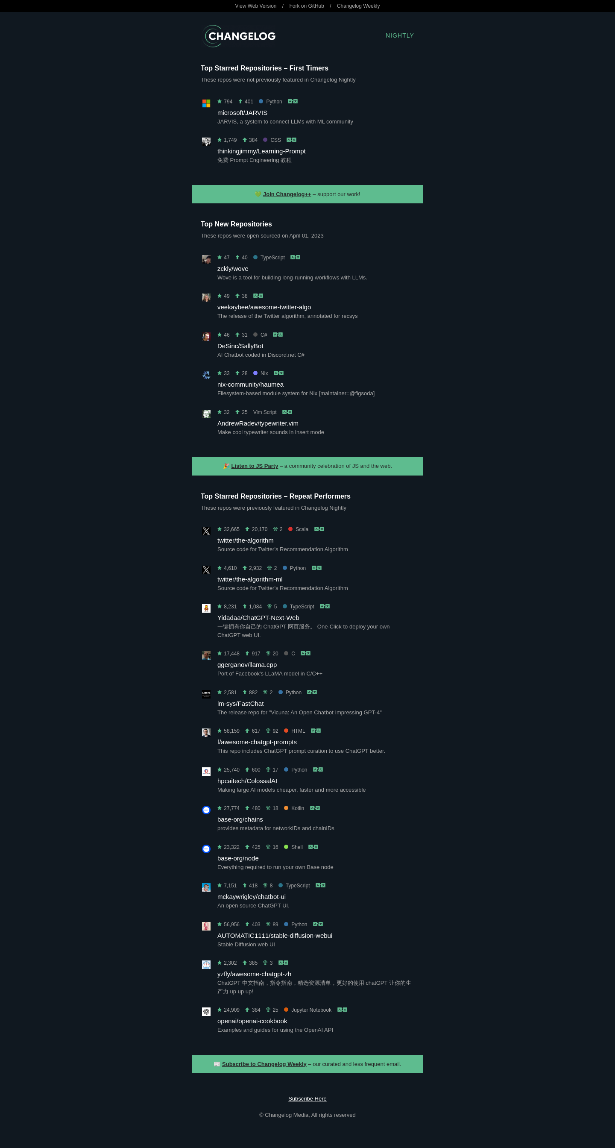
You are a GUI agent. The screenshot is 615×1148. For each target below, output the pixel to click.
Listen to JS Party (254, 466)
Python (270, 102)
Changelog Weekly (358, 6)
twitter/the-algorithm (245, 540)
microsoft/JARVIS (242, 112)
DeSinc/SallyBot (240, 345)
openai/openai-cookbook (252, 1021)
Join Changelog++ (287, 194)
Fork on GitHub (307, 6)
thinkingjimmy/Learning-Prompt (261, 151)
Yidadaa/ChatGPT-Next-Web (258, 617)
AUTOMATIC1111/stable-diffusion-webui (274, 935)
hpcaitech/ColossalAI (247, 780)
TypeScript (269, 258)
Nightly (400, 35)
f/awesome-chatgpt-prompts (257, 742)
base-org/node (238, 858)
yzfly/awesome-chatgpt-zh (254, 974)
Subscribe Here (307, 1098)
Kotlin (294, 808)
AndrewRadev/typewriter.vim (258, 423)
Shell (293, 847)
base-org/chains (240, 819)
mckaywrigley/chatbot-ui (251, 896)
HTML (294, 731)
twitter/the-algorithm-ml (250, 579)
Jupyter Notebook (307, 1010)
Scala (298, 529)
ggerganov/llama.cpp (247, 664)
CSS (272, 140)
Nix (260, 373)
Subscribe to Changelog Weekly (264, 1064)
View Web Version (256, 6)
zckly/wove (233, 268)
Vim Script (264, 412)
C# (260, 335)
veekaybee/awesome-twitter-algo (264, 307)
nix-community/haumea (250, 384)
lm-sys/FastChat (240, 703)
